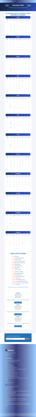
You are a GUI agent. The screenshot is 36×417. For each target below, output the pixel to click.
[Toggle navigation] (34, 1)
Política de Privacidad (10, 370)
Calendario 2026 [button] (18, 302)
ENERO (18, 17)
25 (22, 243)
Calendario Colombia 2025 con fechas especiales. (18, 311)
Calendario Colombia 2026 (11, 373)
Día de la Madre (8, 388)
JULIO (18, 134)
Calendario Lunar (9, 382)
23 (10, 69)
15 (10, 123)
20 (10, 145)
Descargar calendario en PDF (12, 376)
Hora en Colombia (9, 366)
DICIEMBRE (18, 232)
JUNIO (18, 115)
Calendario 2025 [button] (18, 314)
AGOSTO (18, 154)
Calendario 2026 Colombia (18, 414)
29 (10, 127)
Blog (6, 384)
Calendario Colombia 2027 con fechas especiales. (18, 323)
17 (10, 164)
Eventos (7, 363)
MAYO (18, 95)
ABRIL (18, 75)
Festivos (7, 381)
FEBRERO (18, 36)
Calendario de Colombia (6, 1)
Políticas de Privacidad (10, 353)
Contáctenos (8, 356)
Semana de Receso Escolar (11, 361)
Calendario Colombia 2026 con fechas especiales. (18, 299)
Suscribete (27, 338)
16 (10, 223)
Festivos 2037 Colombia (18, 253)
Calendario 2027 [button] (18, 326)
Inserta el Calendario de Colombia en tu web (15, 369)
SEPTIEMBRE (18, 173)
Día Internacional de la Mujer (12, 386)
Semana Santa (8, 364)
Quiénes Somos (8, 354)
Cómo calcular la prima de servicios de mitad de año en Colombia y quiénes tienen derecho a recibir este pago (17, 404)
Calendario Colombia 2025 (11, 372)
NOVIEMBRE (18, 212)
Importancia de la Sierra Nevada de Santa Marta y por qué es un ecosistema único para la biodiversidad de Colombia (17, 395)
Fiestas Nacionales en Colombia (12, 360)
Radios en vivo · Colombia (11, 367)
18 (10, 106)
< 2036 (7, 5)
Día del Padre (8, 389)
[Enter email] (15, 339)
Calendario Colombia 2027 (11, 375)
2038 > (29, 5)
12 (10, 25)
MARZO (17, 56)
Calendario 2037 (18, 5)
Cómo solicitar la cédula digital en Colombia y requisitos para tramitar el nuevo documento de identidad (16, 400)
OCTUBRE (18, 193)
